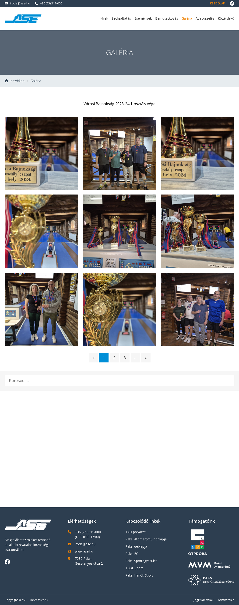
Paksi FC (131, 553)
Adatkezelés (205, 18)
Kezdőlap (217, 3)
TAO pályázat (135, 532)
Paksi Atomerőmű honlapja (146, 539)
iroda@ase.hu (17, 3)
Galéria (187, 18)
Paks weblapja (136, 546)
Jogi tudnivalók (203, 600)
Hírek (104, 18)
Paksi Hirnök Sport (139, 575)
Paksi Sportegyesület (141, 561)
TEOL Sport (134, 568)
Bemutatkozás (166, 18)
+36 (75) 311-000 (48, 3)
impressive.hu (39, 600)
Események (143, 18)
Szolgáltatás (121, 18)
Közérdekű (226, 18)
